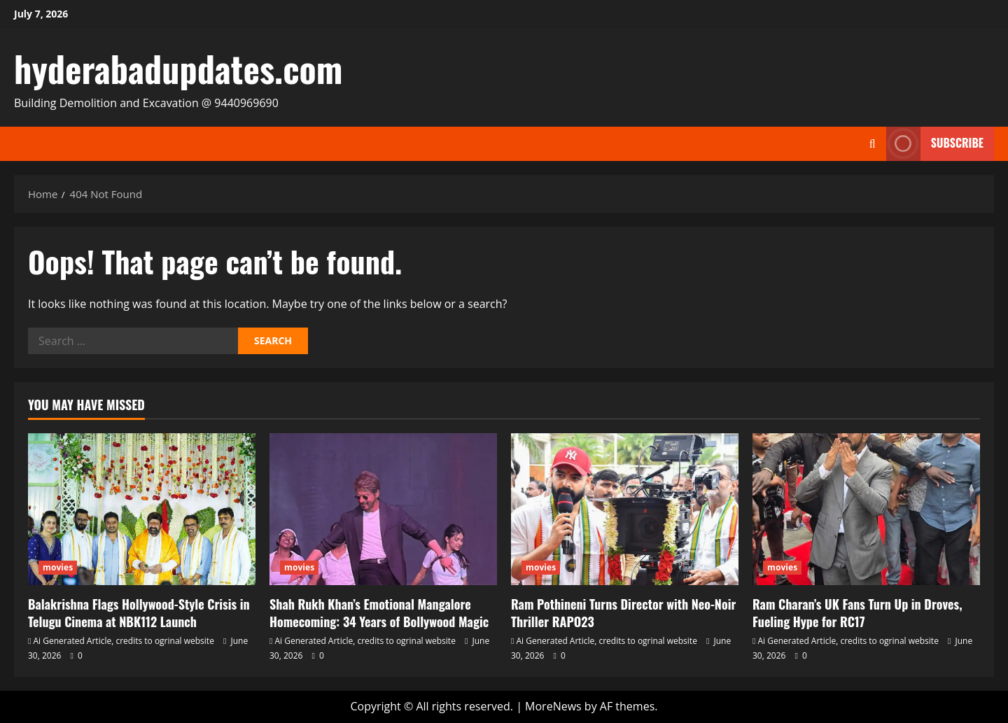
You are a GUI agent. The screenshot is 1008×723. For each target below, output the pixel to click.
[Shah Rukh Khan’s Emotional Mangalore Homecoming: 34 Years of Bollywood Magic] (383, 509)
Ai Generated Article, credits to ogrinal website (124, 641)
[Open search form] (872, 143)
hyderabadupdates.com (178, 68)
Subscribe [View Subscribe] (934, 144)
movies (58, 567)
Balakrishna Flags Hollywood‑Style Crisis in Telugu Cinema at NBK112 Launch (139, 613)
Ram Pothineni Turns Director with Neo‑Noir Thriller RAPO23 (623, 613)
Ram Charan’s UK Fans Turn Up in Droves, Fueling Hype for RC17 (857, 613)
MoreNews (553, 706)
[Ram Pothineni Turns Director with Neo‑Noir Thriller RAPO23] (624, 509)
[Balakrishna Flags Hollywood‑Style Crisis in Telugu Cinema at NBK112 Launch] (141, 509)
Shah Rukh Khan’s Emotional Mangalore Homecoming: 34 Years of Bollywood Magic (379, 613)
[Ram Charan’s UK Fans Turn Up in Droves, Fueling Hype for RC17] (866, 509)
